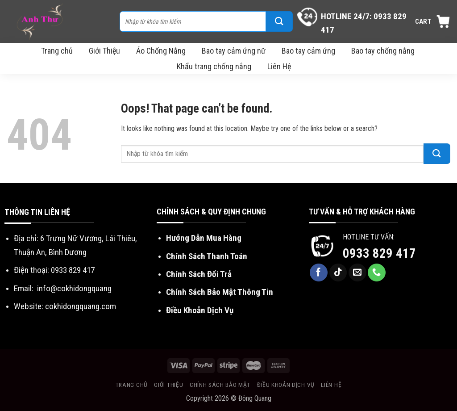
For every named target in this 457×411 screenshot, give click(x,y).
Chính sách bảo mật (220, 384)
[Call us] (377, 272)
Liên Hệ (279, 66)
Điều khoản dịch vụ (286, 384)
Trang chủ (57, 50)
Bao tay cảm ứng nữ (234, 50)
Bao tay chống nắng (383, 50)
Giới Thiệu (104, 50)
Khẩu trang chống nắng (214, 66)
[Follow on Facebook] (319, 272)
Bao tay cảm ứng (308, 50)
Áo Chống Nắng (161, 50)
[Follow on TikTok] (338, 272)
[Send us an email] (357, 272)
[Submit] (279, 21)
